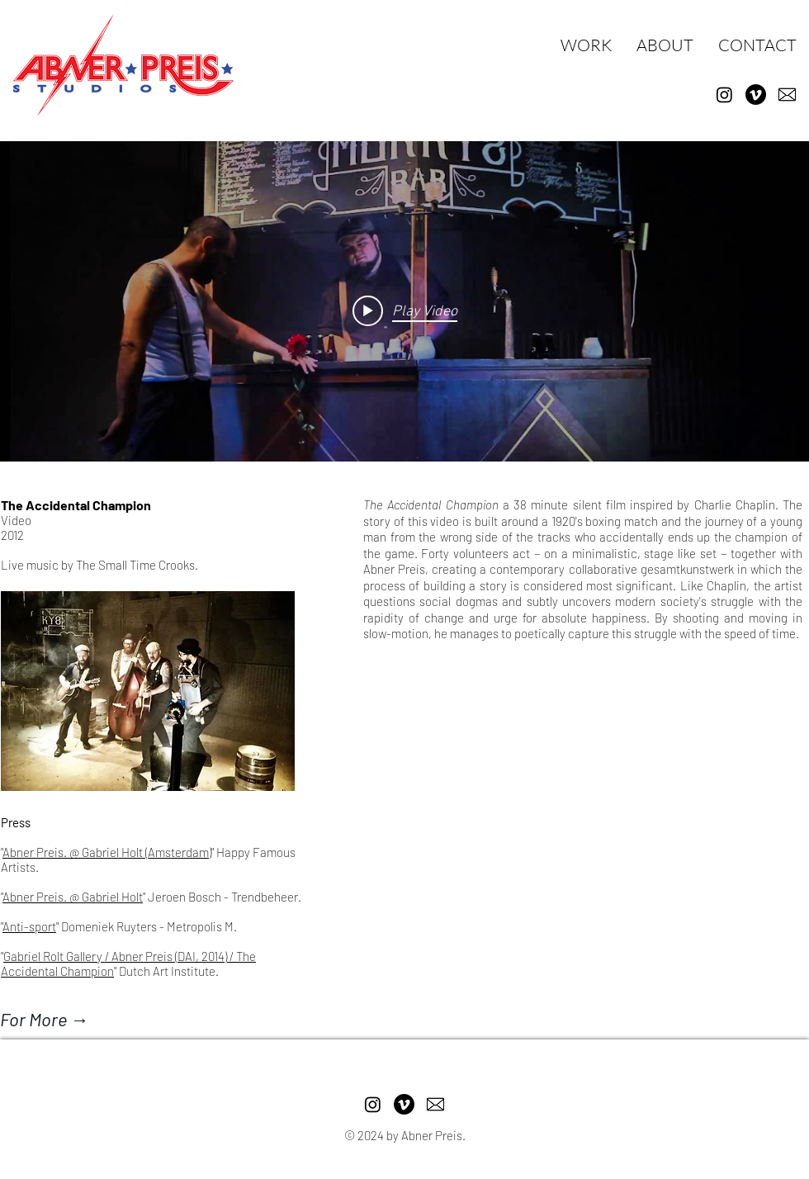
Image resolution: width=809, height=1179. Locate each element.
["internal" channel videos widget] (404, 310)
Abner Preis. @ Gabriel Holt (72, 896)
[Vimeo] (755, 94)
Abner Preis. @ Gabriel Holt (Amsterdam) (106, 852)
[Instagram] (724, 94)
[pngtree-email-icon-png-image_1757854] (787, 94)
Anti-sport (29, 926)
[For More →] (93, 1018)
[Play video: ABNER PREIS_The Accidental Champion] (404, 310)
